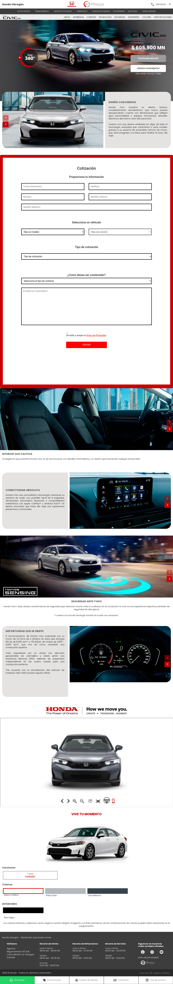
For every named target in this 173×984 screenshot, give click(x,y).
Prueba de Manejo (86, 980)
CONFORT (91, 17)
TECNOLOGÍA (105, 17)
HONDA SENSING (149, 11)
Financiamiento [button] (42, 11)
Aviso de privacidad (148, 957)
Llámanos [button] (158, 4)
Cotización (121, 980)
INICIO (67, 17)
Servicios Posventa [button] (63, 11)
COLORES (146, 17)
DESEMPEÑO (133, 17)
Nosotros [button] (132, 11)
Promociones (52, 980)
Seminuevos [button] (82, 11)
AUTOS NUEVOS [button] (23, 11)
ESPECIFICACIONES (163, 17)
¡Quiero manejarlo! (148, 68)
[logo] (71, 4)
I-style (30, 875)
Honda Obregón (13, 4)
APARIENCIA (78, 17)
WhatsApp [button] (17, 980)
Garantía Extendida (101, 11)
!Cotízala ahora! (148, 58)
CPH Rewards (119, 11)
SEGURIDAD (119, 17)
